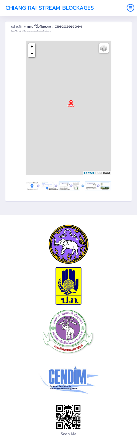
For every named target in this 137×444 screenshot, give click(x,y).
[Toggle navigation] (130, 7)
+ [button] (31, 47)
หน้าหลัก (17, 26)
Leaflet (89, 173)
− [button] (31, 54)
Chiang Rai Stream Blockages (49, 7)
